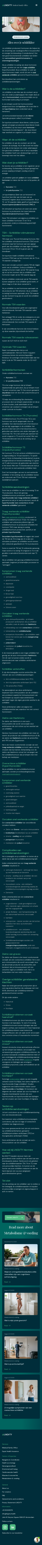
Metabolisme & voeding (10, 1478)
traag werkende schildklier (15, 517)
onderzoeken (15, 1079)
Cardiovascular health (10, 1472)
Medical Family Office (10, 1448)
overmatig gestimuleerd (11, 774)
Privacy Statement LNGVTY (12, 1503)
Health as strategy (8, 1463)
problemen (28, 1060)
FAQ (3, 1495)
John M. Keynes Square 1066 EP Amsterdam (18, 1517)
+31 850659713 (7, 1510)
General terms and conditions (13, 1499)
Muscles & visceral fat (10, 1475)
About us (5, 1488)
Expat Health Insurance (10, 1451)
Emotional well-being (9, 1469)
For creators (6, 1492)
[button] (36, 5)
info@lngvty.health (8, 1514)
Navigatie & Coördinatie (10, 1460)
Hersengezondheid (9, 1466)
